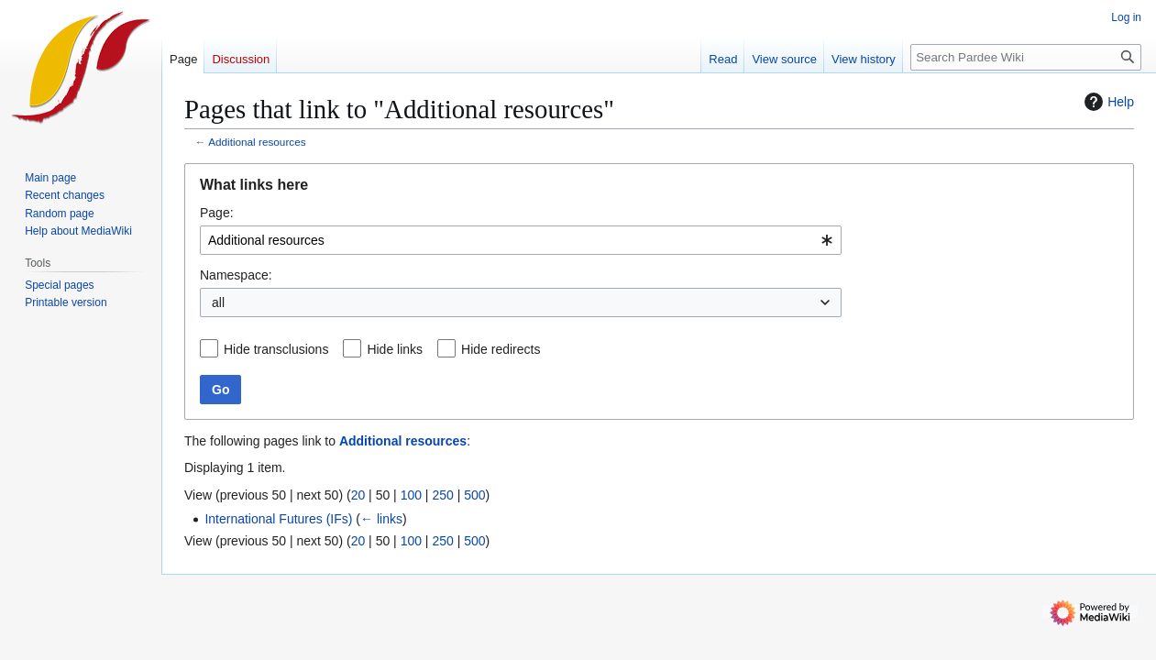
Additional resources (256, 142)
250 (442, 495)
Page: (217, 212)
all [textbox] (218, 302)
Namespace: (236, 275)
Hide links (395, 349)
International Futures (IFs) (278, 519)
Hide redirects (500, 349)
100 (411, 495)
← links (381, 519)
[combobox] (521, 240)
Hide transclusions (276, 349)
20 (358, 495)
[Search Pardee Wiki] (1025, 57)
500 (474, 495)
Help (1107, 102)
